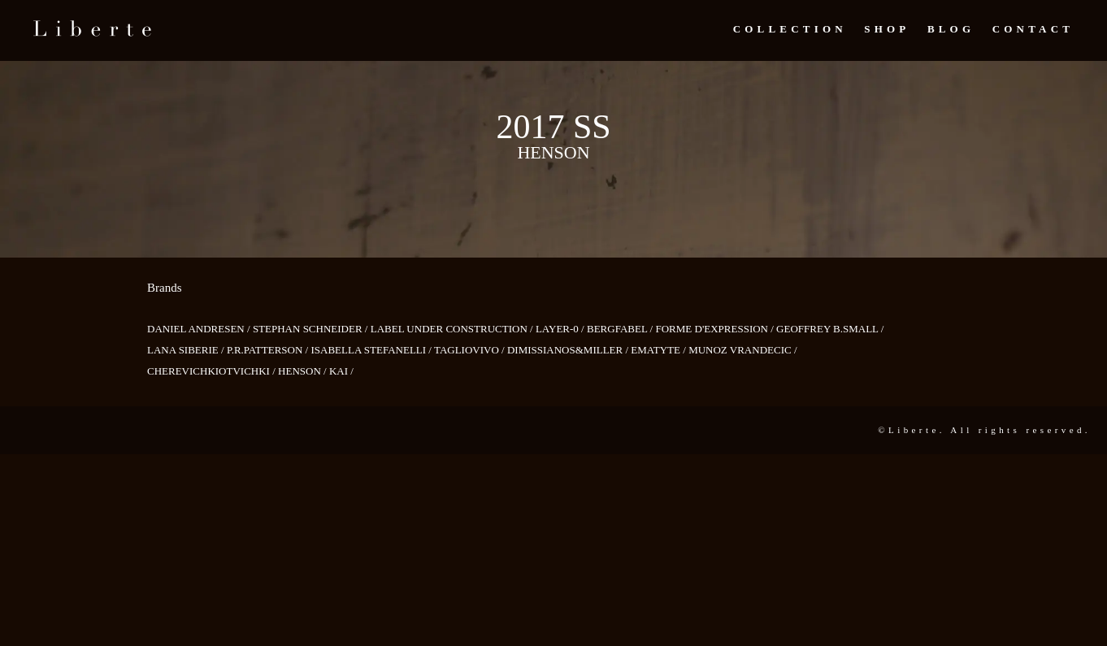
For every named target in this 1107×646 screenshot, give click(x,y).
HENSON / (303, 371)
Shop (886, 29)
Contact (1033, 29)
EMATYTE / (659, 350)
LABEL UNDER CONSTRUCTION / (453, 329)
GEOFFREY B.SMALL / (829, 329)
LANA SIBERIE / (187, 350)
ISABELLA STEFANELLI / (372, 350)
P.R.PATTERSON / (269, 350)
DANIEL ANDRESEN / (200, 329)
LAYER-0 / (561, 329)
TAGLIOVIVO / (470, 350)
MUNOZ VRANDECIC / (742, 350)
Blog (951, 29)
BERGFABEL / (621, 329)
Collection (790, 29)
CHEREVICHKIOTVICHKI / (212, 371)
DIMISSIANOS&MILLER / (569, 350)
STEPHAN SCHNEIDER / (312, 329)
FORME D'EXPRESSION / (715, 329)
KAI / (341, 371)
